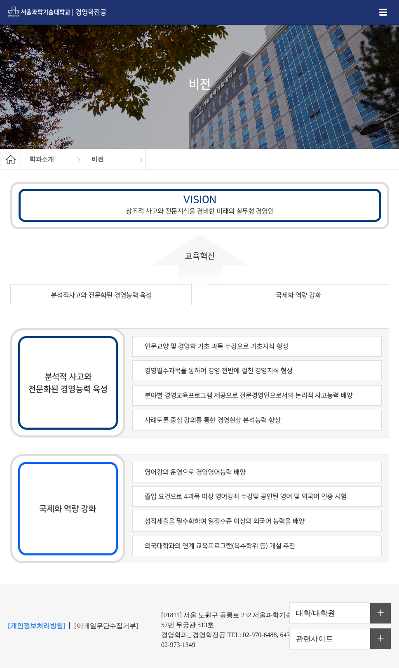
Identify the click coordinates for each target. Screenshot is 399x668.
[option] (52, 159)
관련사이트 (314, 639)
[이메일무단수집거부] (106, 625)
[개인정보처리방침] (36, 625)
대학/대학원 (315, 613)
